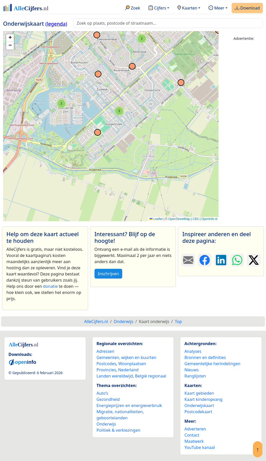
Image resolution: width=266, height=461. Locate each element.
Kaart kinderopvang (203, 399)
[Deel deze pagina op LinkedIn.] (221, 260)
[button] (61, 103)
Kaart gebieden (199, 393)
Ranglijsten (195, 376)
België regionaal (150, 376)
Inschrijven (108, 273)
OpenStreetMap (179, 219)
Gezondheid (108, 399)
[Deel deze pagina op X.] (254, 260)
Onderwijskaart (199, 405)
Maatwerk (194, 441)
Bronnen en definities (205, 357)
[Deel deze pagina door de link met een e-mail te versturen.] (188, 260)
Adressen (106, 351)
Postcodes (106, 363)
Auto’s (102, 393)
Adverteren (195, 429)
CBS (196, 219)
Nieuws (191, 370)
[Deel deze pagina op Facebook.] (205, 260)
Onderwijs (106, 424)
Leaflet (156, 219)
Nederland (128, 370)
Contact (191, 435)
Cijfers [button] (157, 8)
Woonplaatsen (132, 363)
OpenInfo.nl (209, 219)
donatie (50, 286)
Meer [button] (216, 8)
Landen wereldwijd (115, 376)
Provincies (106, 370)
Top (178, 321)
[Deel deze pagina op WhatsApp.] (237, 260)
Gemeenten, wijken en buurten (126, 357)
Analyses (192, 351)
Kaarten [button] (187, 8)
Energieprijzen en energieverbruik (129, 405)
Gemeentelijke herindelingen (212, 363)
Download (247, 8)
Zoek (132, 8)
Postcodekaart (198, 411)
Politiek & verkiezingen (118, 430)
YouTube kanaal (199, 447)
